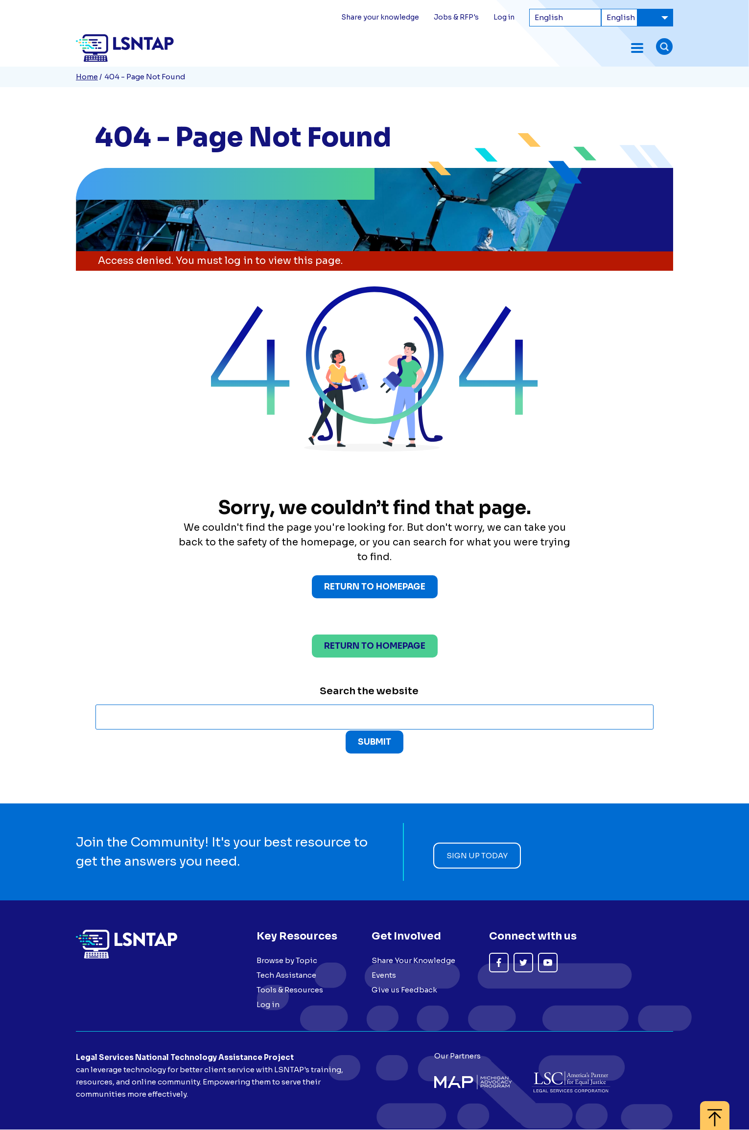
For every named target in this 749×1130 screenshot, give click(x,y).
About (613, 48)
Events (372, 48)
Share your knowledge (380, 17)
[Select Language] (565, 17)
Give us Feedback (404, 990)
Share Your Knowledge (413, 960)
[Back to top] (714, 1110)
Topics (410, 48)
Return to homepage (374, 646)
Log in (504, 17)
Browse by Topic (287, 960)
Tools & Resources (473, 48)
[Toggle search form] (664, 48)
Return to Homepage (374, 587)
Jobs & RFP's (456, 17)
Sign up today (477, 856)
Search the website (369, 691)
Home (87, 76)
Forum (336, 48)
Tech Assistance (555, 48)
